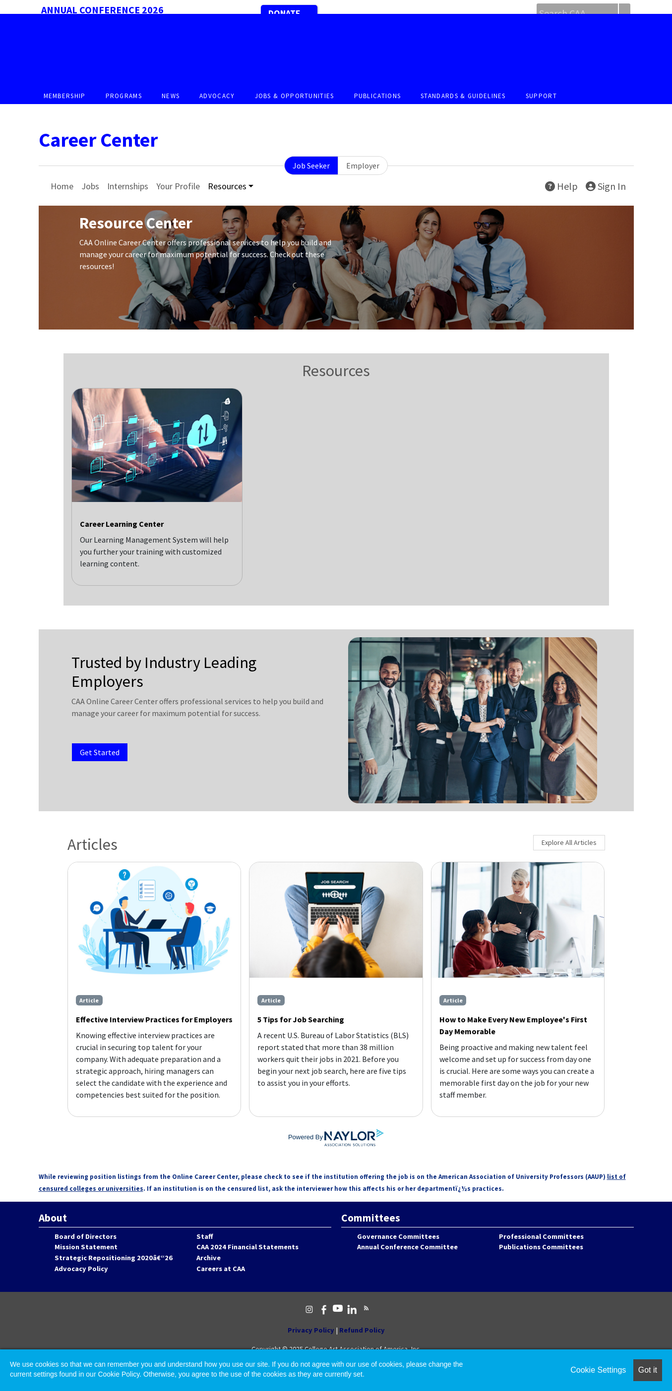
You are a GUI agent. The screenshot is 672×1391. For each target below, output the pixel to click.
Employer (362, 165)
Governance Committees (398, 1236)
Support (541, 96)
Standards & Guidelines (463, 96)
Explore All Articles (569, 842)
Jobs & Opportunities (294, 96)
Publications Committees (541, 1246)
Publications (377, 96)
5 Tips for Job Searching (300, 1019)
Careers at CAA (220, 1268)
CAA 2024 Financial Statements (247, 1246)
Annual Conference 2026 (102, 9)
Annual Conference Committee (407, 1246)
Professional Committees (541, 1236)
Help (561, 186)
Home (62, 186)
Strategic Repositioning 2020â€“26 (114, 1257)
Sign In (606, 186)
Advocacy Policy (81, 1268)
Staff (204, 1236)
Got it (647, 1370)
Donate (284, 13)
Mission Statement (86, 1246)
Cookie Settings (598, 1370)
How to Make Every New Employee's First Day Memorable (513, 1025)
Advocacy (217, 96)
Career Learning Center (122, 524)
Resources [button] (227, 186)
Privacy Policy (311, 1330)
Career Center (98, 139)
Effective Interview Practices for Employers (154, 1019)
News (171, 96)
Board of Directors (86, 1236)
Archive (208, 1257)
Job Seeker (311, 165)
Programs (124, 96)
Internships (127, 186)
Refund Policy (362, 1330)
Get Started (100, 752)
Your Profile (178, 186)
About (53, 1217)
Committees (370, 1217)
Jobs (90, 186)
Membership (65, 96)
